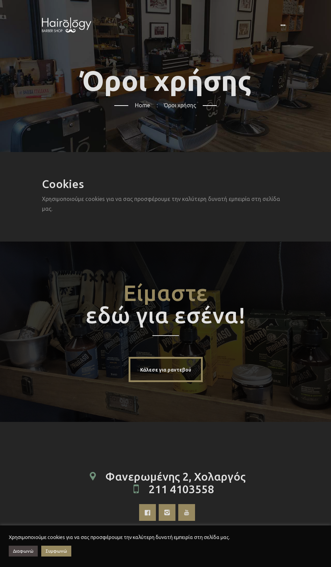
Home (142, 105)
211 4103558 (181, 489)
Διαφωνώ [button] (23, 550)
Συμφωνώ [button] (56, 550)
